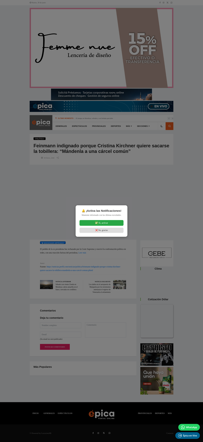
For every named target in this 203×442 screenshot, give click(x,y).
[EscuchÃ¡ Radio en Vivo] (187, 435)
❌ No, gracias (101, 230)
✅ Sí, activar (101, 223)
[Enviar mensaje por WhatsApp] (189, 427)
